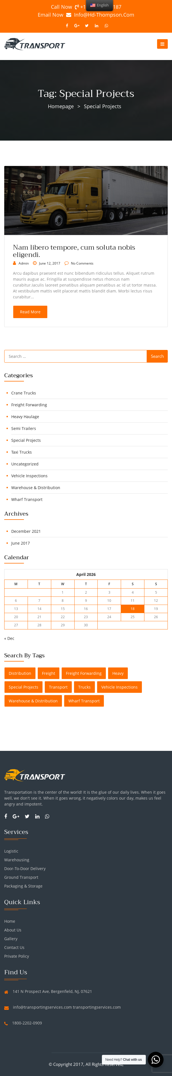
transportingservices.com (97, 1007)
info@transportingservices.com (42, 1007)
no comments (81, 263)
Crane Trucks (23, 393)
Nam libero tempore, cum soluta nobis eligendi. (74, 251)
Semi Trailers (23, 428)
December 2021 (26, 531)
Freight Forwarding (29, 404)
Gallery (10, 938)
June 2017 (20, 543)
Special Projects (26, 440)
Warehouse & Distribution (35, 487)
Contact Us (14, 947)
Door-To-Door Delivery (25, 868)
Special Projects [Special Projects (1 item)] (23, 687)
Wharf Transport (27, 499)
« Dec (9, 638)
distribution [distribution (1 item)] (20, 673)
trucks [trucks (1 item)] (84, 687)
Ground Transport (21, 877)
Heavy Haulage (25, 416)
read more (30, 311)
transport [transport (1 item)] (58, 687)
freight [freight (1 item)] (48, 673)
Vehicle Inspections (29, 475)
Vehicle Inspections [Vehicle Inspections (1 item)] (119, 687)
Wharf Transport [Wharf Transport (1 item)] (84, 701)
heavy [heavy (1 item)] (118, 673)
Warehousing (16, 859)
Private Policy (16, 956)
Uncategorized (25, 464)
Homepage (61, 106)
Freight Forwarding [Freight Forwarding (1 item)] (84, 673)
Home (9, 921)
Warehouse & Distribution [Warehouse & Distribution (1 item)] (33, 701)
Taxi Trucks (21, 452)
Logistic (11, 851)
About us (12, 930)
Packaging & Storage (23, 886)
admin (24, 263)
